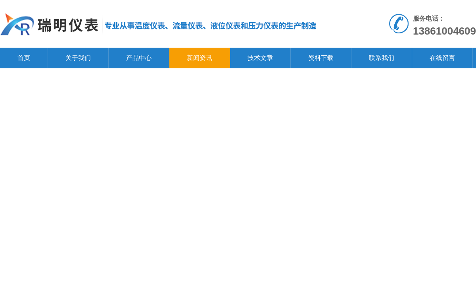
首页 (23, 57)
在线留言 (442, 57)
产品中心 (139, 57)
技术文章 (260, 57)
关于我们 (78, 57)
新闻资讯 (199, 57)
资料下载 (321, 57)
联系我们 (381, 57)
